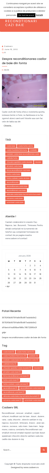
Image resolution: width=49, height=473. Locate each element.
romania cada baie (15, 198)
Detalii (39, 15)
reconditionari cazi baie (16, 190)
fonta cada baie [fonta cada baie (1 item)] (11, 380)
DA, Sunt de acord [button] (26, 15)
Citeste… (8, 125)
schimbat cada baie (15, 202)
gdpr (4, 332)
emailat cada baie (14, 166)
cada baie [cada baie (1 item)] (8, 352)
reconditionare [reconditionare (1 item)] (10, 388)
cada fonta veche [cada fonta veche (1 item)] (25, 352)
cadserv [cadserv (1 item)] (33, 356)
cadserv (8, 46)
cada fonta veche (25, 146)
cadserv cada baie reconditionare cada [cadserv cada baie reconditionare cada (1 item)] (20, 360)
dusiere (38, 162)
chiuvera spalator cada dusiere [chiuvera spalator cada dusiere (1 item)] (17, 368)
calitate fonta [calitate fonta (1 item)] (9, 364)
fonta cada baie (13, 174)
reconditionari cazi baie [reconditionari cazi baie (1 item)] (13, 392)
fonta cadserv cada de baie (18, 178)
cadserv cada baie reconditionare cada (23, 154)
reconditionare (12, 182)
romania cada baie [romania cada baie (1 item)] (12, 400)
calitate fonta (12, 158)
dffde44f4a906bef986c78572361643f (19, 327)
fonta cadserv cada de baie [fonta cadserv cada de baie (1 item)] (15, 384)
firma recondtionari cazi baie (18, 170)
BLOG (6, 70)
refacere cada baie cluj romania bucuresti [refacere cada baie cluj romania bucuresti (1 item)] (21, 396)
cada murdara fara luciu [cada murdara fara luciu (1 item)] (14, 356)
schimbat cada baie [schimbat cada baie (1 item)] (34, 400)
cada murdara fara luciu (17, 150)
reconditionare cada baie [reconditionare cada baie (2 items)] (32, 388)
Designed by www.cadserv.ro (25, 467)
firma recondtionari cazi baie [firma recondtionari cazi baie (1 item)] (16, 376)
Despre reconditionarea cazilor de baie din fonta (24, 337)
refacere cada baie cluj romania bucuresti (24, 194)
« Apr (7, 286)
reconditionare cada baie (17, 186)
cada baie (11, 146)
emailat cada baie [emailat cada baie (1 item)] (12, 372)
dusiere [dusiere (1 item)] (38, 368)
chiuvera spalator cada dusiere (19, 162)
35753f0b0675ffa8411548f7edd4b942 (19, 317)
